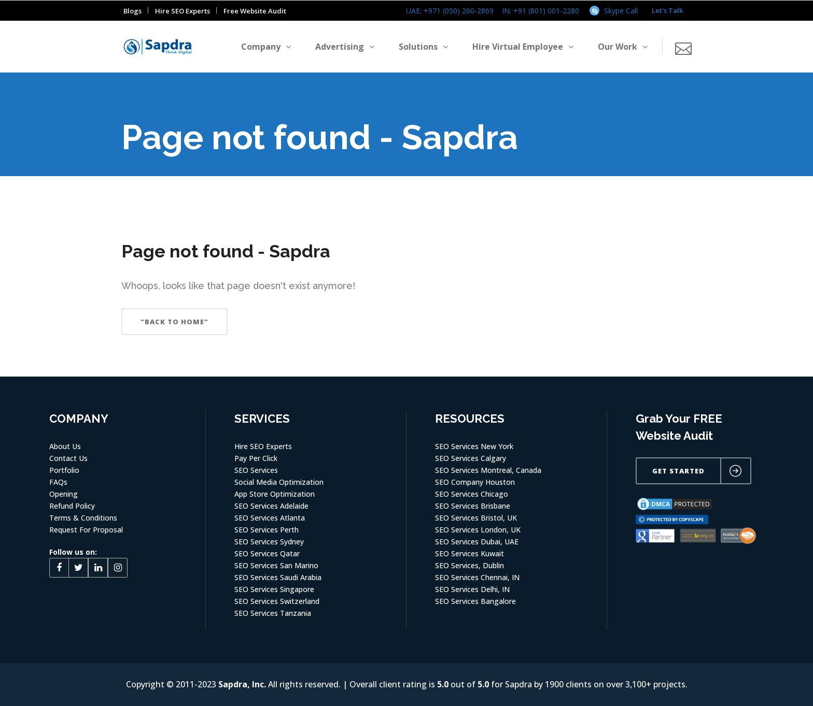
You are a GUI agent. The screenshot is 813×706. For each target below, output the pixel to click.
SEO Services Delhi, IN (472, 589)
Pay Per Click (255, 458)
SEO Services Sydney (269, 541)
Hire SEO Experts (182, 11)
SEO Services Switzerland (276, 601)
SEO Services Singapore (274, 589)
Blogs (132, 11)
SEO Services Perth (266, 530)
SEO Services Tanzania (272, 613)
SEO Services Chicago (471, 494)
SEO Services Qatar (267, 553)
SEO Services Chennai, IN (477, 577)
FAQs (58, 482)
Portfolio (64, 470)
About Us (65, 446)
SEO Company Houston (475, 482)
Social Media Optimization (279, 482)
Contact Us (68, 458)
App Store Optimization (274, 494)
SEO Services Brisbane (472, 506)
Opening (63, 494)
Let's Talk (667, 10)
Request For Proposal (86, 530)
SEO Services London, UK (478, 530)
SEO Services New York (474, 446)
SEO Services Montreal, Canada (488, 470)
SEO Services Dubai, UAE (476, 541)
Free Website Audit (254, 11)
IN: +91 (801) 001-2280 (540, 11)
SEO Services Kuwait (469, 553)
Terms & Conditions (83, 518)
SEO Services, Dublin (469, 565)
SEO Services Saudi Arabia (277, 577)
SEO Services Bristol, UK (476, 518)
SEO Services (256, 470)
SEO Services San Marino (276, 565)
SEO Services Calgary (470, 458)
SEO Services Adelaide (271, 506)
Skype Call (621, 11)
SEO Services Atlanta (269, 518)
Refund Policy (72, 506)
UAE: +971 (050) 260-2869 (450, 11)
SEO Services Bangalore (475, 601)
